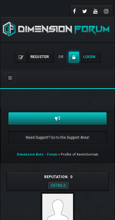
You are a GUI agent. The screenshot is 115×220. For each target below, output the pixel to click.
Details (58, 185)
